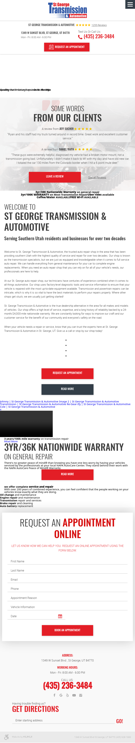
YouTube (74, 695)
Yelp (67, 695)
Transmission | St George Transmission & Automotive (33, 404)
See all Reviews (92, 177)
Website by (22, 737)
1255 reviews (99, 25)
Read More (67, 388)
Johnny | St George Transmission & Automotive (29, 401)
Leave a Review (54, 176)
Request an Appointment (67, 373)
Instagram (80, 695)
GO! (119, 722)
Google (61, 695)
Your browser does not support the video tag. (26, 424)
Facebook (54, 695)
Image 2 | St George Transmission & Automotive (89, 401)
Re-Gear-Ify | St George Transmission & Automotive (98, 404)
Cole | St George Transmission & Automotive (27, 406)
